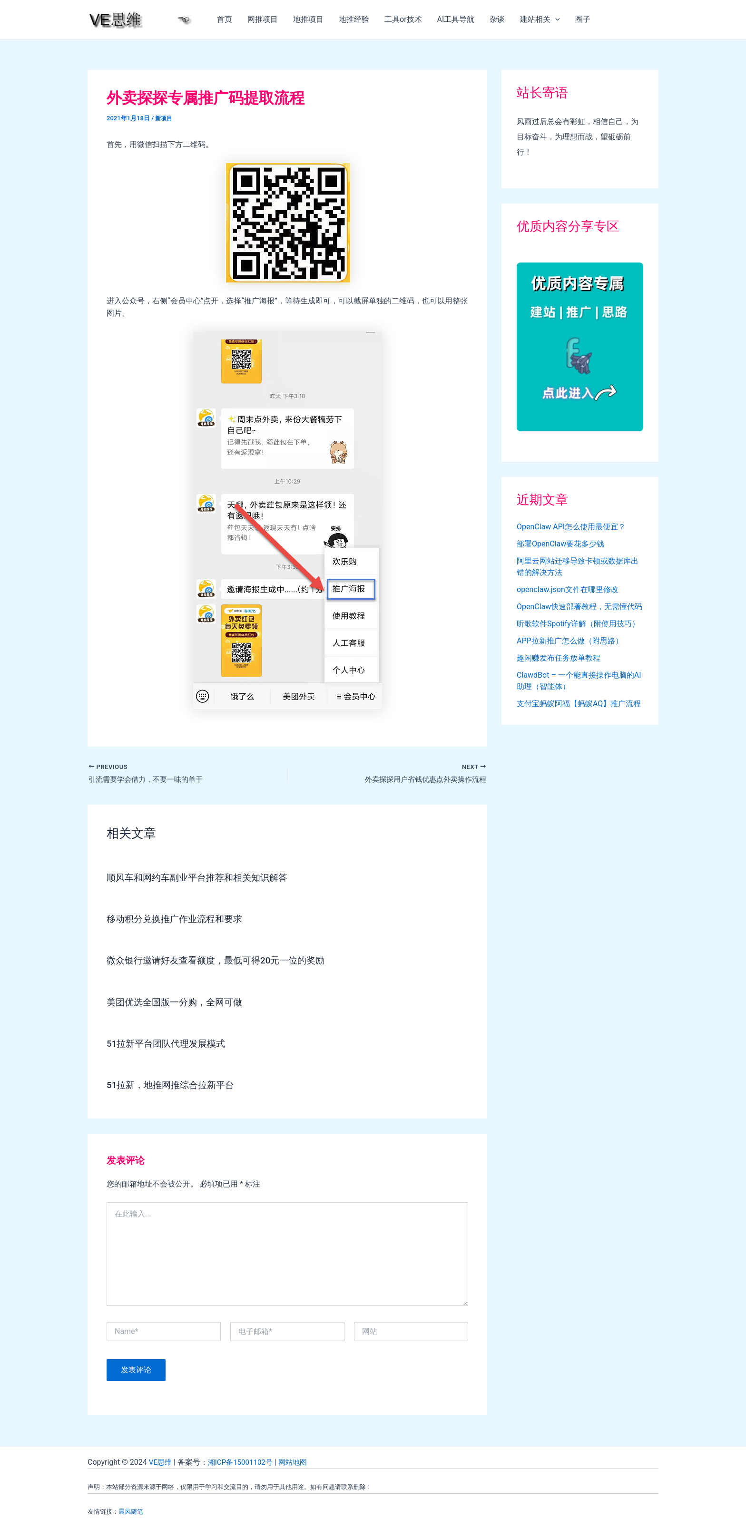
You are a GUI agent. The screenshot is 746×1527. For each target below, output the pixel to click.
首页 (224, 19)
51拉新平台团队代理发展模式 (169, 1044)
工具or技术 (403, 19)
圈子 (582, 19)
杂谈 (497, 19)
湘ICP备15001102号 (243, 1462)
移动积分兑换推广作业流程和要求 (178, 920)
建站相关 (540, 19)
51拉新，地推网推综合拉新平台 (174, 1085)
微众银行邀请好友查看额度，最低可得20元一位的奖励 (221, 961)
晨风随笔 (130, 1511)
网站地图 (299, 1462)
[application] (555, 19)
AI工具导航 (456, 19)
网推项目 (262, 19)
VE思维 (161, 1462)
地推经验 (354, 19)
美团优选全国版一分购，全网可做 (178, 1003)
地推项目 (308, 19)
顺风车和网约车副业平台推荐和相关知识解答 (202, 879)
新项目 (164, 118)
